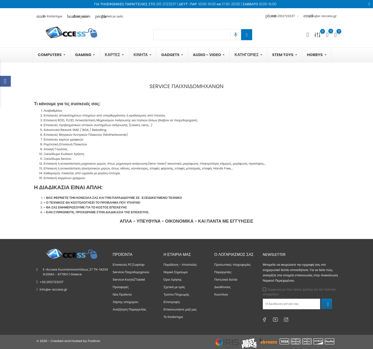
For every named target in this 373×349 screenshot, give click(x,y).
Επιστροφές (172, 302)
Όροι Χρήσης (173, 279)
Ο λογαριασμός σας (234, 254)
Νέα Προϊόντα (122, 294)
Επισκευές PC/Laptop (129, 264)
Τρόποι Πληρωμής (176, 294)
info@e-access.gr (319, 16)
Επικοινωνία (78, 16)
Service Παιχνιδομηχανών (131, 272)
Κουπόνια (221, 294)
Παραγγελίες (223, 272)
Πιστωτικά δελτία (225, 279)
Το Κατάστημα (49, 16)
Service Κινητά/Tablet (129, 279)
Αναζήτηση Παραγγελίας (129, 309)
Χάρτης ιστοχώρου (125, 302)
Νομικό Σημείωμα (176, 272)
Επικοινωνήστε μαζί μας (180, 309)
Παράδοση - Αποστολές (180, 264)
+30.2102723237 (51, 282)
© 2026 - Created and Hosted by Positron (68, 341)
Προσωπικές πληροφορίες (232, 264)
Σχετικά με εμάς (109, 16)
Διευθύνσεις (222, 287)
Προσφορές (121, 287)
